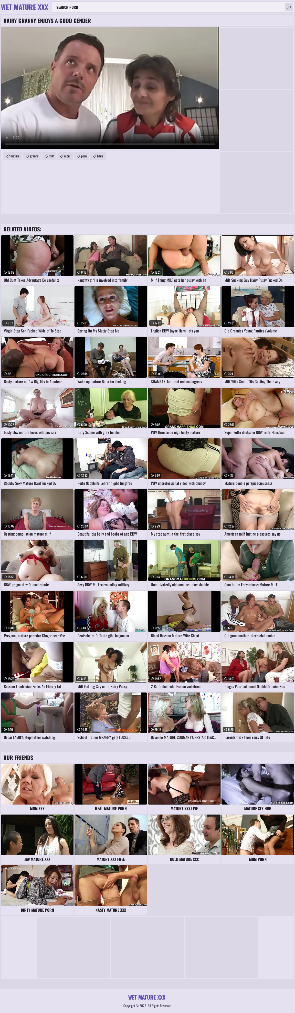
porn (84, 155)
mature (15, 155)
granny (34, 155)
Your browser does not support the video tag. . (110, 88)
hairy (100, 155)
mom (67, 155)
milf (51, 155)
